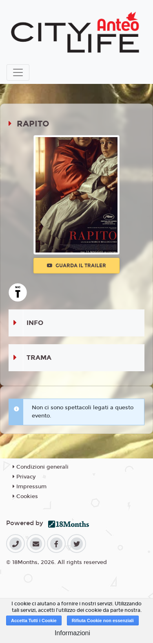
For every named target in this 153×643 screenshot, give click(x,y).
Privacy (24, 477)
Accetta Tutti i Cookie (34, 620)
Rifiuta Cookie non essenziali (103, 620)
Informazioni (72, 632)
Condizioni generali (41, 467)
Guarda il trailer (76, 265)
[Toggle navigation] (18, 72)
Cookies (25, 496)
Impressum (30, 486)
